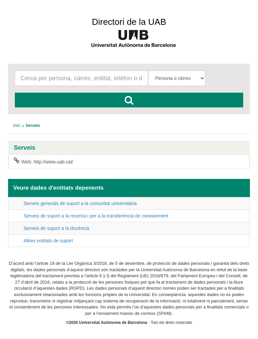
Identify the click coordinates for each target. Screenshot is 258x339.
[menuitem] (16, 126)
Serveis (24, 148)
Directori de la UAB (129, 22)
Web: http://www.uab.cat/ (43, 161)
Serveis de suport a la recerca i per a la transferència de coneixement (96, 216)
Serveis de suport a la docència (56, 228)
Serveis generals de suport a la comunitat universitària (80, 203)
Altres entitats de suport (48, 240)
